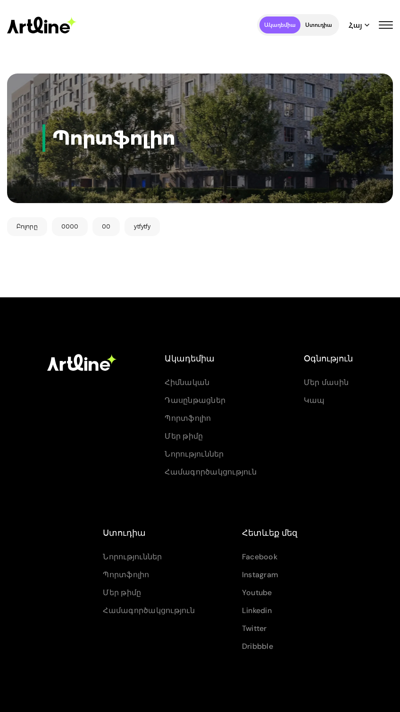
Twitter (254, 628)
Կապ (314, 400)
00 (106, 226)
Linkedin (257, 610)
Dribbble (257, 646)
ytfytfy (142, 226)
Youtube (257, 592)
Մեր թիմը (184, 436)
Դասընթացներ (195, 400)
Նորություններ (194, 454)
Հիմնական (187, 382)
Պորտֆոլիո (188, 418)
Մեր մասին (326, 382)
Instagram (260, 575)
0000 (69, 226)
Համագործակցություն (211, 472)
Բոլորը (27, 226)
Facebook (259, 557)
